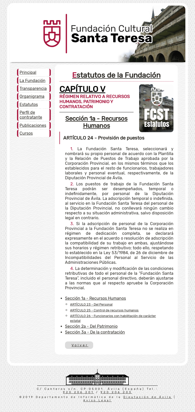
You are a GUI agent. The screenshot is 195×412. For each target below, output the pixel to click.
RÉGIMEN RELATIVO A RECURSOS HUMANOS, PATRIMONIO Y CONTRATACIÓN (94, 98)
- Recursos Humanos (96, 122)
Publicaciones (33, 125)
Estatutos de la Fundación (116, 75)
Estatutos (29, 104)
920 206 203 (116, 392)
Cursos (26, 133)
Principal (28, 72)
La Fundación (32, 80)
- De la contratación (95, 332)
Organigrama (32, 96)
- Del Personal (91, 304)
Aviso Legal (97, 400)
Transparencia (33, 88)
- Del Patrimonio (91, 326)
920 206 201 (78, 392)
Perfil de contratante (31, 115)
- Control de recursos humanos (104, 310)
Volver (80, 345)
